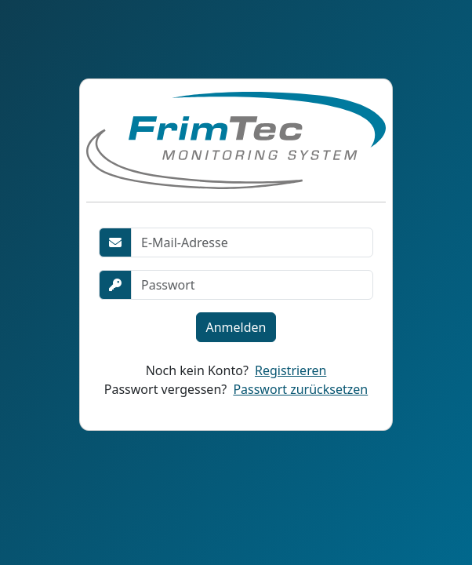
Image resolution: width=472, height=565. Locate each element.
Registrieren (290, 370)
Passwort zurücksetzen (300, 389)
